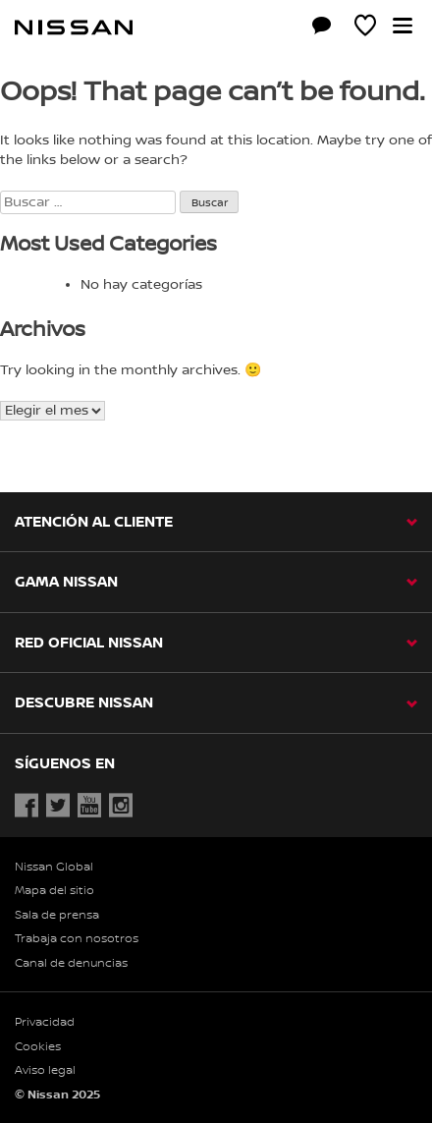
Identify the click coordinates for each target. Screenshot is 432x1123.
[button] (402, 25)
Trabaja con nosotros (76, 938)
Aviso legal (45, 1070)
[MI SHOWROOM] (365, 28)
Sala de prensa (57, 915)
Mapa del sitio (54, 890)
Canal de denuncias (71, 963)
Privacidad (45, 1022)
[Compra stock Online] (278, 28)
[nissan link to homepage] (74, 27)
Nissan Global (54, 867)
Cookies (38, 1046)
